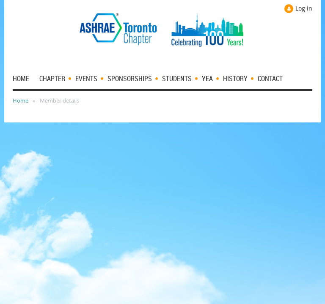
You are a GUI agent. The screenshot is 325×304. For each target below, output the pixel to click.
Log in (303, 8)
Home (20, 100)
